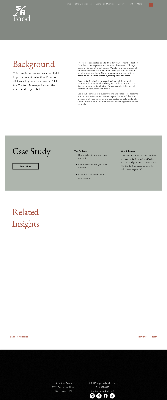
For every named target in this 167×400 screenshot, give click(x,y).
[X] (112, 396)
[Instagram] (92, 396)
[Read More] (25, 166)
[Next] (154, 337)
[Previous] (142, 337)
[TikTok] (99, 396)
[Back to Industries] (20, 337)
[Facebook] (105, 396)
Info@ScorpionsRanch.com (102, 383)
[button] (151, 4)
